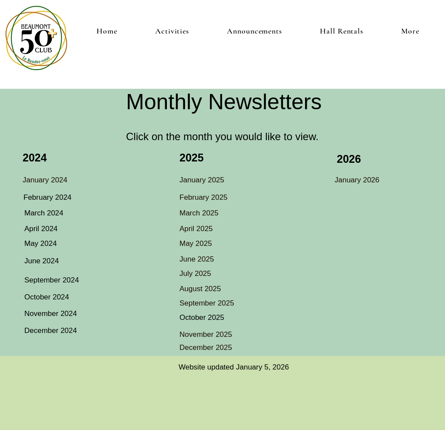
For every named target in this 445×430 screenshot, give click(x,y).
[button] (172, 30)
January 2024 (45, 180)
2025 (191, 157)
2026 (349, 159)
